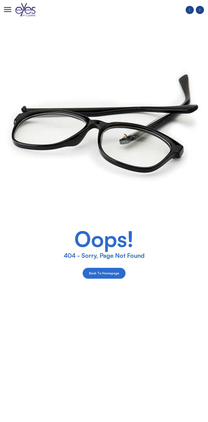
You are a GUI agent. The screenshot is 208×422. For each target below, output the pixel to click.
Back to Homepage (104, 273)
